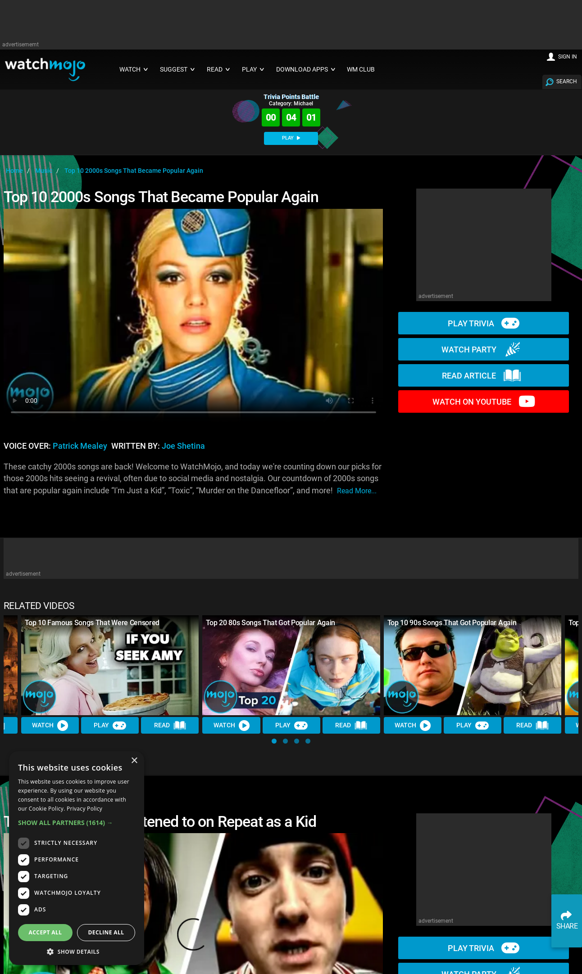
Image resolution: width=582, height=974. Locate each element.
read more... (357, 491)
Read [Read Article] (170, 725)
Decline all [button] (106, 932)
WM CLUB (361, 69)
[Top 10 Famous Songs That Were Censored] (110, 665)
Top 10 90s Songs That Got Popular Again (452, 622)
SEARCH (566, 81)
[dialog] (76, 858)
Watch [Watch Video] (50, 725)
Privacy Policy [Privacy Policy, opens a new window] (84, 808)
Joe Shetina (183, 446)
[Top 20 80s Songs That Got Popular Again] (291, 665)
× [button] (134, 761)
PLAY (291, 138)
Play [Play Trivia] (110, 725)
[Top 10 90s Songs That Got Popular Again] (472, 665)
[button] (274, 741)
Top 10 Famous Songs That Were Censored (92, 622)
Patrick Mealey (80, 446)
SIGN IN (567, 57)
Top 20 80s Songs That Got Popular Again (270, 622)
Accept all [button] (45, 932)
